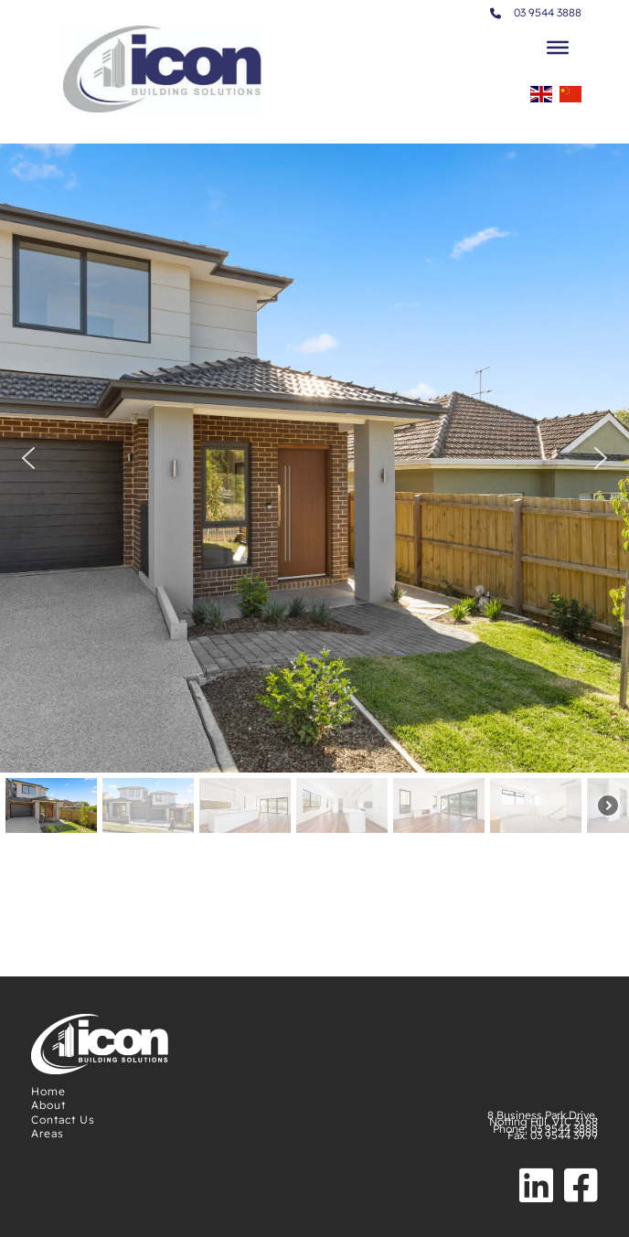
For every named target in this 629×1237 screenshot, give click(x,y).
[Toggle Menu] (558, 47)
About (48, 1105)
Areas (47, 1133)
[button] (28, 458)
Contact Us (63, 1119)
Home (48, 1091)
